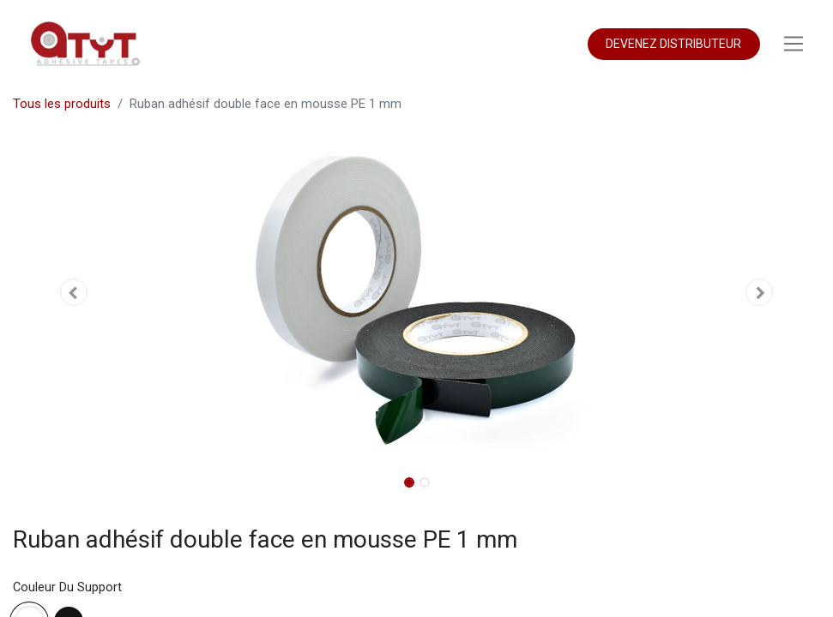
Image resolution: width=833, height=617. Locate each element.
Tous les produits (62, 103)
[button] (73, 292)
